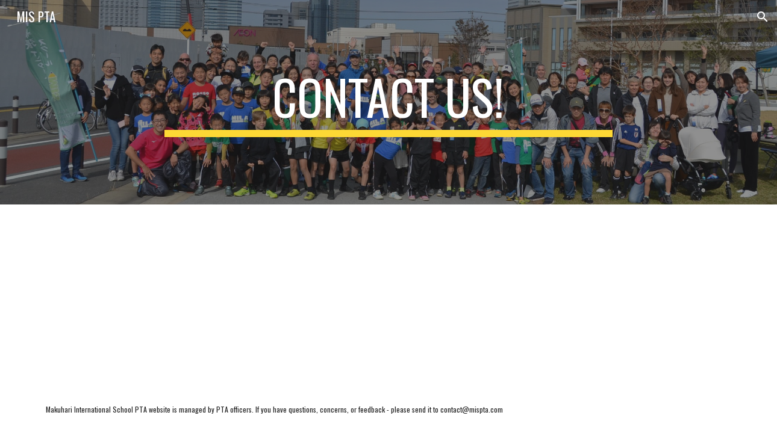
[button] (762, 16)
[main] (388, 102)
